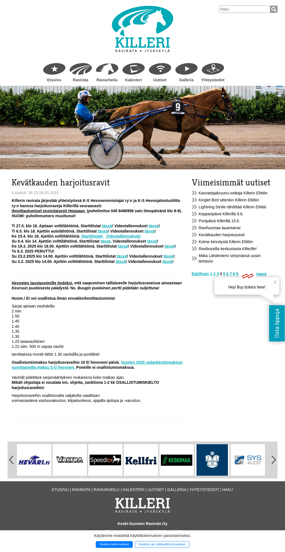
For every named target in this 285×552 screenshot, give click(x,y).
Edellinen (200, 274)
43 (246, 274)
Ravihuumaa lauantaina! (220, 228)
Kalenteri (133, 80)
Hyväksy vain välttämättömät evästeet (162, 544)
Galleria (186, 80)
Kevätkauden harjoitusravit (222, 235)
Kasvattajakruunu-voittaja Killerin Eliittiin (233, 193)
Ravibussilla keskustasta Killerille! (228, 248)
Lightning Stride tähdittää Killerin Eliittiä (232, 207)
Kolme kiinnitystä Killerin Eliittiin (226, 242)
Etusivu (54, 80)
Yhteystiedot (212, 80)
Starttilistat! (92, 236)
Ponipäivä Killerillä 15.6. (219, 221)
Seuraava (257, 274)
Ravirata (80, 80)
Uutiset (159, 80)
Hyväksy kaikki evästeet (114, 544)
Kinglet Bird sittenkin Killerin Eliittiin (229, 200)
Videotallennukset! (123, 236)
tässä (107, 226)
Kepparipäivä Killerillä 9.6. (221, 214)
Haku (227, 489)
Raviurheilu (106, 80)
